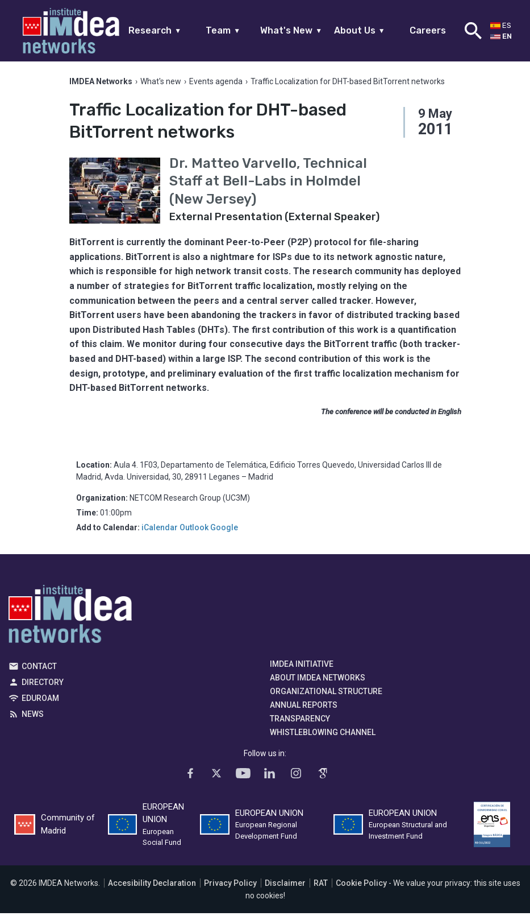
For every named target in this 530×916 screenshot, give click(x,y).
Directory (43, 684)
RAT (321, 885)
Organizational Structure (326, 693)
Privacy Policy (230, 885)
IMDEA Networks (70, 619)
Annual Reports (303, 707)
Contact (39, 668)
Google (224, 529)
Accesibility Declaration (152, 885)
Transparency (300, 720)
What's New (291, 30)
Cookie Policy (361, 885)
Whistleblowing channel (322, 734)
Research (154, 30)
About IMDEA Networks (317, 679)
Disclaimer (285, 885)
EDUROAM (40, 700)
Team (223, 30)
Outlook (194, 529)
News (33, 716)
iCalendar (159, 529)
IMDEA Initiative (301, 666)
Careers (428, 30)
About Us (359, 30)
